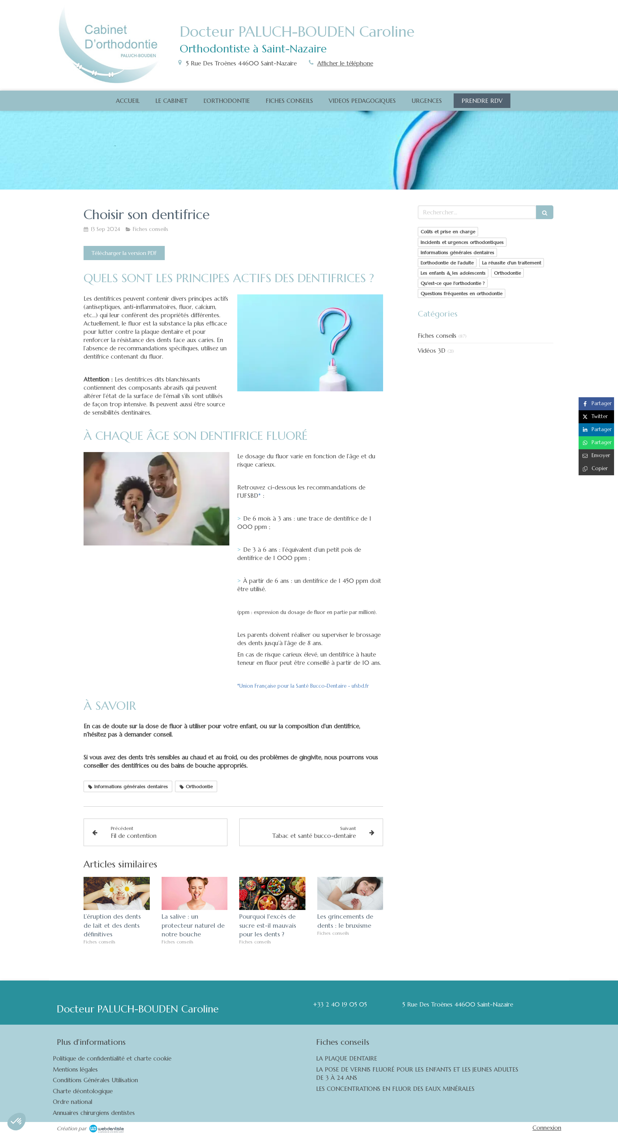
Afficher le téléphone (345, 63)
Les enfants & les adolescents (453, 273)
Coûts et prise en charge (448, 231)
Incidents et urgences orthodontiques (462, 242)
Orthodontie (507, 273)
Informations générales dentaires (457, 252)
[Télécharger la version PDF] (124, 253)
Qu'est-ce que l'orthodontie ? (453, 283)
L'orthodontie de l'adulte (447, 263)
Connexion (546, 1127)
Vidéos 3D (431, 350)
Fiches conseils (437, 335)
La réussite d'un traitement (511, 263)
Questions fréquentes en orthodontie (462, 293)
